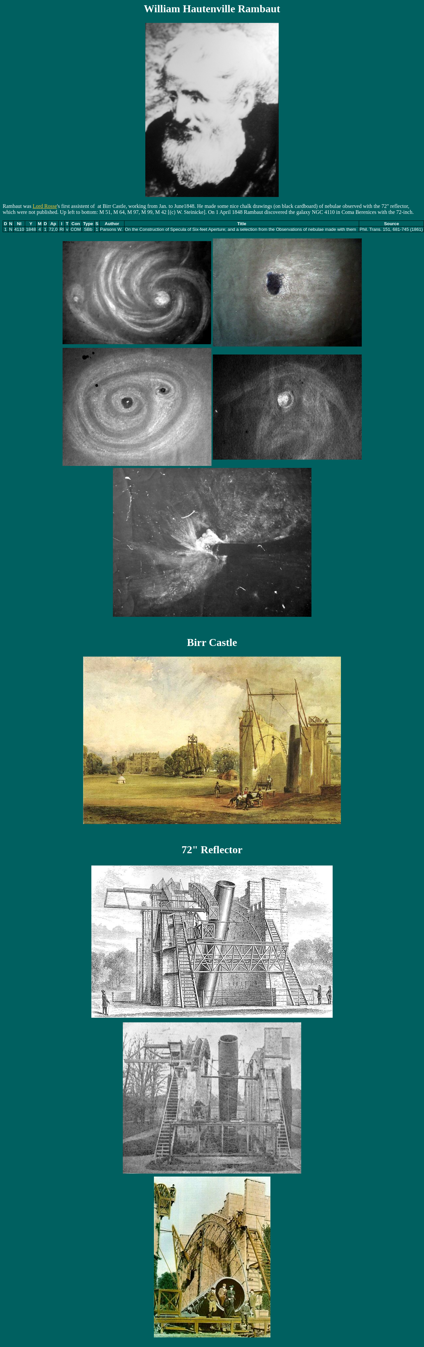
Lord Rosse (45, 206)
